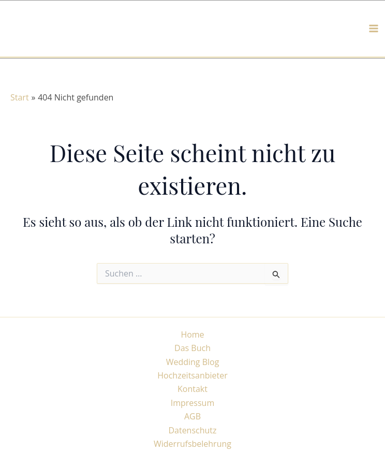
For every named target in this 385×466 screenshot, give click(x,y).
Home (192, 334)
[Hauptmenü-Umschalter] (373, 28)
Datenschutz (192, 430)
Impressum (192, 403)
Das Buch (192, 348)
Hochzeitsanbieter (192, 375)
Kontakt (192, 389)
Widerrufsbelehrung (192, 443)
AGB (192, 416)
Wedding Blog (192, 362)
